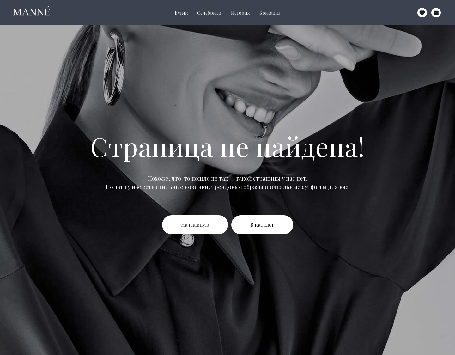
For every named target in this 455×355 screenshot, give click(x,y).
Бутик (181, 13)
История (240, 13)
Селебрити (209, 13)
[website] (422, 12)
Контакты (270, 13)
